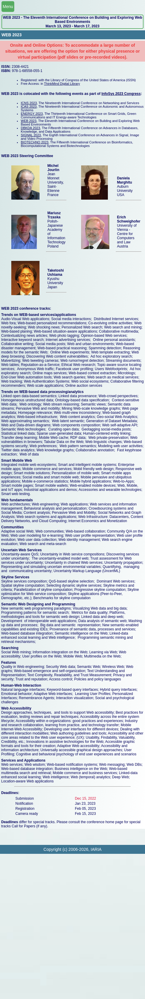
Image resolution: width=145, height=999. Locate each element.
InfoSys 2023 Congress (121, 94)
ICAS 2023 (29, 106)
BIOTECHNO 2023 (34, 142)
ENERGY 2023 (32, 113)
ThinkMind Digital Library (62, 83)
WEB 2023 (29, 121)
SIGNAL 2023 (31, 135)
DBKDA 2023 (30, 128)
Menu (8, 6)
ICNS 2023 (29, 103)
